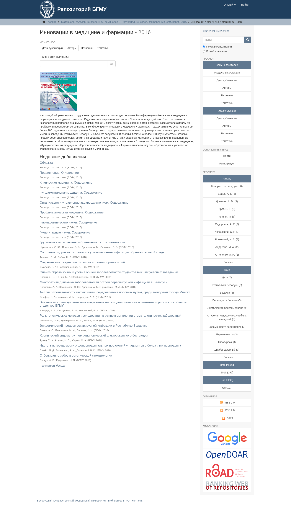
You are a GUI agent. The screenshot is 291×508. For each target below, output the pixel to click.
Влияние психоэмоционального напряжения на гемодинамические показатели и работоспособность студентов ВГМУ (113, 304)
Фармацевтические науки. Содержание (68, 222)
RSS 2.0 (227, 410)
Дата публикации (52, 48)
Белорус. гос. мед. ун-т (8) (227, 186)
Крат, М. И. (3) (227, 216)
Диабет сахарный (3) (227, 349)
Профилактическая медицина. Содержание (72, 212)
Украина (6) (227, 292)
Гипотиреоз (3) (227, 342)
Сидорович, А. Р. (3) (227, 224)
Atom (227, 418)
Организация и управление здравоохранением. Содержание (84, 202)
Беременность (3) (227, 334)
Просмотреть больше (53, 365)
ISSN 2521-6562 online (216, 31)
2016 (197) (227, 372)
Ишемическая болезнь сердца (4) (227, 307)
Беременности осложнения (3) (227, 326)
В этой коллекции (215, 51)
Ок (111, 63)
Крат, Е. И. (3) (227, 209)
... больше (227, 262)
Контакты (137, 500)
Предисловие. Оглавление (59, 172)
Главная (51, 21)
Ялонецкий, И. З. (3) (227, 239)
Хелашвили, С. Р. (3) (227, 231)
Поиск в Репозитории (217, 46)
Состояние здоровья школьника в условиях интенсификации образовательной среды (102, 252)
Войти (226, 155)
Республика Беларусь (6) (227, 285)
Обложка (46, 162)
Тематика (103, 48)
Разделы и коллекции (227, 72)
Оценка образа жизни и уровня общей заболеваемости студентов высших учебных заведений (109, 272)
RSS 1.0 (227, 402)
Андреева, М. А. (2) (226, 247)
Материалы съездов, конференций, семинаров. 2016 (155, 21)
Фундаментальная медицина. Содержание (71, 192)
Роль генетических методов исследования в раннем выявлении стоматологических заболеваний (111, 315)
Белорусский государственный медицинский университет (72, 500)
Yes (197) (226, 387)
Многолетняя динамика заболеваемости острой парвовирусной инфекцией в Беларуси (103, 282)
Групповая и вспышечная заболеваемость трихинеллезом (82, 242)
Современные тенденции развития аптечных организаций (82, 262)
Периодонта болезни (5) (226, 300)
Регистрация (227, 163)
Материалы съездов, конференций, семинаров (89, 21)
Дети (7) (227, 277)
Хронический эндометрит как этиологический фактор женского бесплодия (94, 335)
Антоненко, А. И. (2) (227, 254)
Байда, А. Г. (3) (227, 193)
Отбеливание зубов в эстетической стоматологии (76, 355)
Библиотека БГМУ (119, 500)
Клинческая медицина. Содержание (66, 182)
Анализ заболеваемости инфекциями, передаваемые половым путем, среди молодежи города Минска (115, 292)
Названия (86, 48)
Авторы (71, 48)
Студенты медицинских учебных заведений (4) (227, 317)
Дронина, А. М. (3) (227, 201)
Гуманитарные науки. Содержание (65, 232)
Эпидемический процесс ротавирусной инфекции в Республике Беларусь (93, 325)
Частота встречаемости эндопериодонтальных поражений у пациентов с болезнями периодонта (110, 345)
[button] (229, 4)
